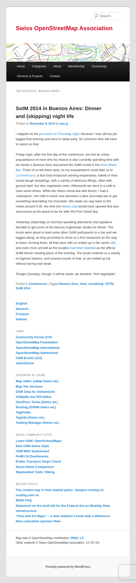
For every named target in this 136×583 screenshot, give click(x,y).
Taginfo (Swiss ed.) (30, 417)
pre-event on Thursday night (59, 134)
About (57, 66)
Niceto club (69, 206)
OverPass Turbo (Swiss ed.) (37, 402)
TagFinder (23, 412)
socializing (95, 284)
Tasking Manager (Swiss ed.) (37, 422)
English (21, 303)
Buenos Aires (69, 284)
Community (99, 66)
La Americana (25, 175)
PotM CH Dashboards (32, 456)
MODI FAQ (23, 500)
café (113, 243)
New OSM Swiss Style (32, 446)
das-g (64, 123)
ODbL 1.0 (77, 538)
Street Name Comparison (35, 467)
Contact (55, 76)
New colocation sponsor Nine (38, 521)
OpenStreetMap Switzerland (37, 353)
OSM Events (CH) (29, 358)
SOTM (109, 284)
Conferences (38, 284)
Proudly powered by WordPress (68, 566)
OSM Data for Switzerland (35, 392)
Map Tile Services (29, 386)
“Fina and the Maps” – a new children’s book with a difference (63, 516)
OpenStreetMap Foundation (37, 342)
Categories (39, 66)
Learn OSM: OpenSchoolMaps (38, 441)
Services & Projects (30, 76)
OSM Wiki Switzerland (32, 451)
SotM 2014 (23, 288)
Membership (76, 66)
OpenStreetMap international (38, 348)
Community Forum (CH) (34, 337)
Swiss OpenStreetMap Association (64, 28)
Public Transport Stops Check (38, 461)
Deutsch (22, 309)
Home (21, 66)
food (83, 284)
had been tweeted (82, 248)
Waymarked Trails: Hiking (35, 472)
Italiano (21, 319)
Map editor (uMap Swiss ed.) (37, 381)
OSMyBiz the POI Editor (34, 397)
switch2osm (25, 363)
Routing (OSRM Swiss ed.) (36, 407)
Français (22, 314)
